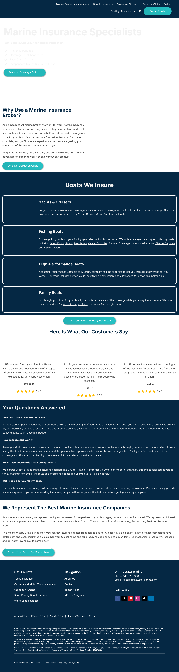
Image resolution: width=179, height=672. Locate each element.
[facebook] (117, 598)
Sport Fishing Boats (61, 243)
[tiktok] (144, 598)
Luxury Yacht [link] (77, 214)
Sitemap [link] (93, 616)
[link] (90, 214)
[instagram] (137, 598)
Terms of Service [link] (76, 616)
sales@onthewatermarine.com (139, 579)
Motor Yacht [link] (103, 214)
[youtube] (130, 598)
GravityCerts (73, 663)
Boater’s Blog (72, 589)
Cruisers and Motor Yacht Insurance (35, 584)
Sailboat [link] (119, 214)
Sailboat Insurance (24, 589)
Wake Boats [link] (70, 304)
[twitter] (124, 598)
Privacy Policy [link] (38, 616)
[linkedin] (151, 598)
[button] (140, 11)
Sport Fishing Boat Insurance (30, 595)
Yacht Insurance (23, 578)
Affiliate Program (74, 595)
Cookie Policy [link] (56, 616)
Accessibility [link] (20, 616)
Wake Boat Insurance (26, 600)
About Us (69, 578)
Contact (68, 584)
